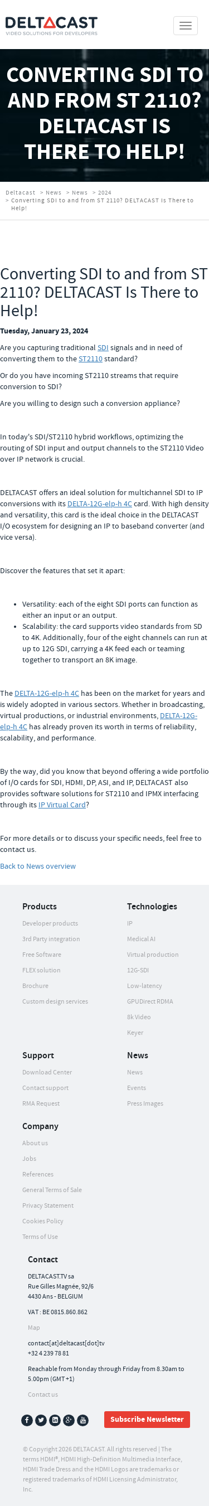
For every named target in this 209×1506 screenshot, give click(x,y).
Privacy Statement (48, 1206)
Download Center (47, 1072)
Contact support (45, 1088)
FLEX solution (41, 970)
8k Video (139, 1017)
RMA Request (41, 1104)
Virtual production (153, 955)
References (38, 1174)
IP (130, 923)
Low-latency (144, 986)
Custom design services (55, 1001)
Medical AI (141, 939)
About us (35, 1143)
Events (136, 1088)
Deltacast (21, 193)
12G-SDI (138, 970)
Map (34, 1328)
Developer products (50, 923)
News (54, 193)
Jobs (29, 1159)
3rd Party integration (51, 939)
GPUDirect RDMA (150, 1001)
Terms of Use (40, 1237)
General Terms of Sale (52, 1190)
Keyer (135, 1033)
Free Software (41, 955)
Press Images (145, 1104)
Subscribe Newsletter (147, 1419)
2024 (104, 193)
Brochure (35, 986)
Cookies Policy (43, 1221)
